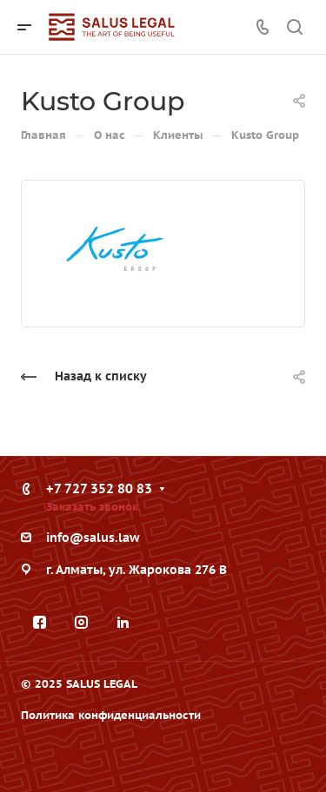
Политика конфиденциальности (111, 715)
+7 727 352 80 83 (99, 488)
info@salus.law (93, 537)
